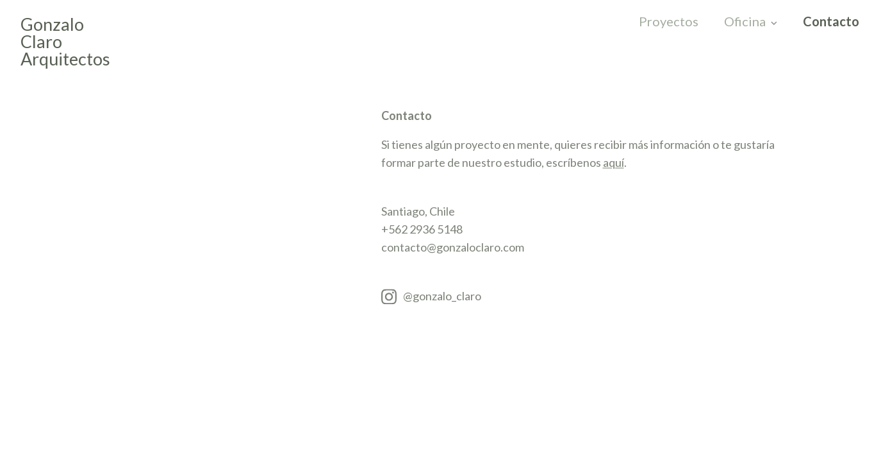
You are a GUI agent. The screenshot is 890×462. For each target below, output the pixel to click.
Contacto (830, 21)
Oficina (745, 21)
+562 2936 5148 (422, 230)
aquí (613, 164)
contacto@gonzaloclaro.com (452, 248)
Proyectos (668, 21)
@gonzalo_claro (442, 297)
